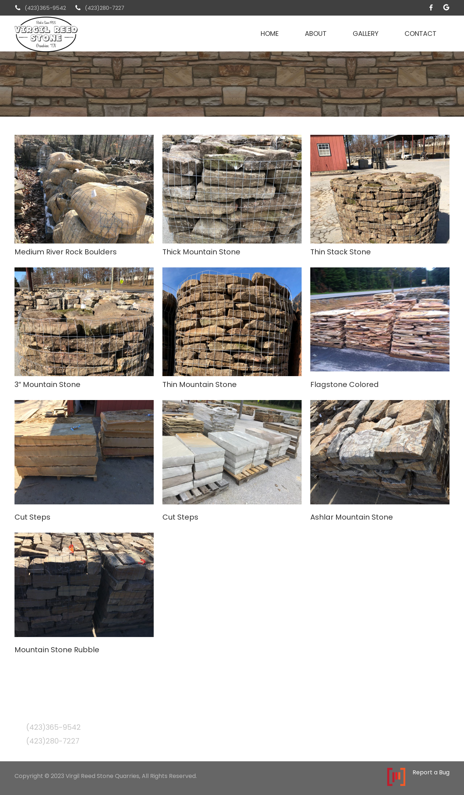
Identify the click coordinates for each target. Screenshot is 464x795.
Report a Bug (431, 772)
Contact (420, 33)
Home (270, 33)
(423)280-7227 (104, 8)
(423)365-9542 (45, 8)
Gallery (365, 33)
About (316, 33)
